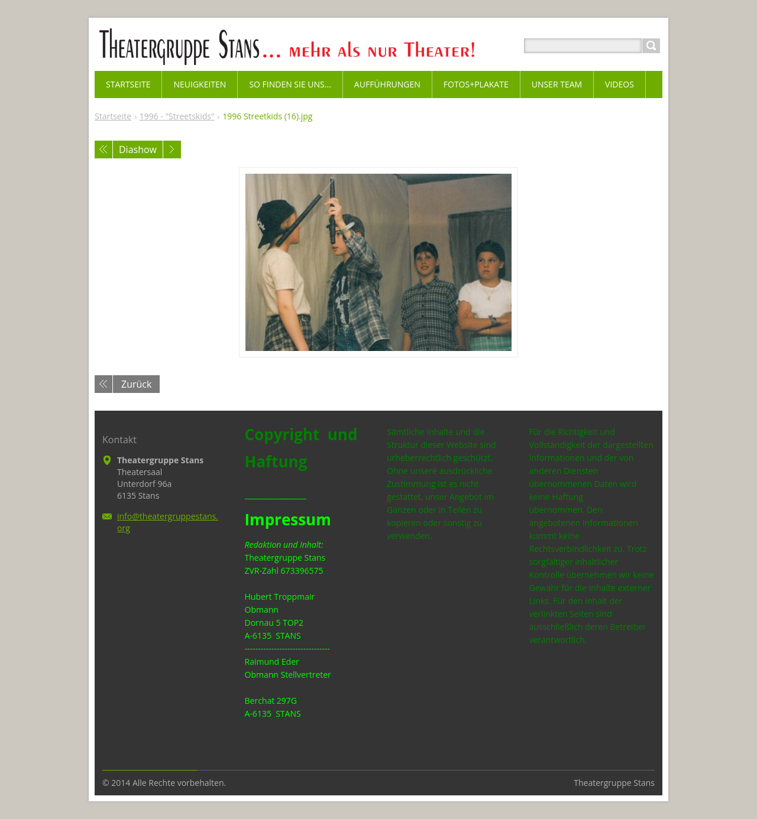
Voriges (103, 149)
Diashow (138, 149)
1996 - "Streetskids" (177, 116)
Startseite (113, 116)
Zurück (136, 384)
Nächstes (172, 149)
